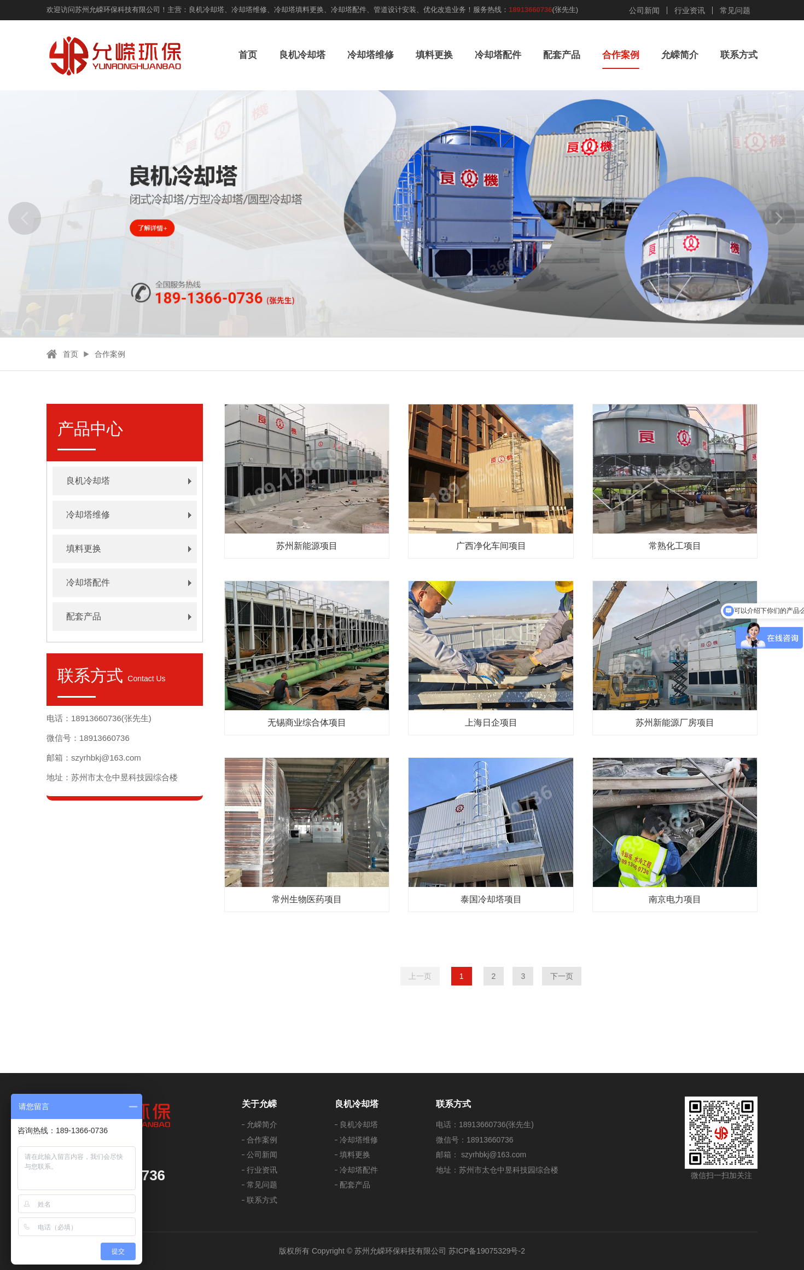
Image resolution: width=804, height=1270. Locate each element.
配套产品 (561, 55)
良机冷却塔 (302, 55)
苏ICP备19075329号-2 (486, 1250)
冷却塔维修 (370, 55)
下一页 (561, 976)
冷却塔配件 (498, 55)
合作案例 (620, 55)
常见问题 (735, 10)
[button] (24, 218)
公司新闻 (644, 10)
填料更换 (434, 55)
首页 (247, 55)
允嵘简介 (679, 55)
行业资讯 (689, 10)
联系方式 (739, 55)
